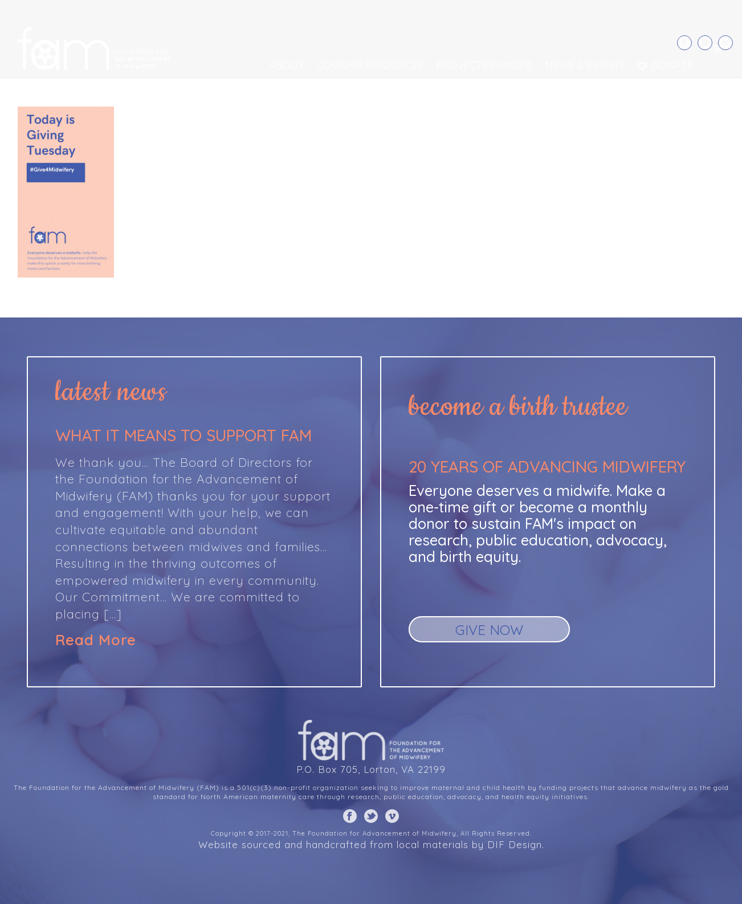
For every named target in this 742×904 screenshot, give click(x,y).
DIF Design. (515, 844)
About (286, 65)
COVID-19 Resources (370, 65)
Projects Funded (484, 65)
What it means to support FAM (183, 435)
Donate (665, 65)
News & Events (585, 65)
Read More (95, 640)
